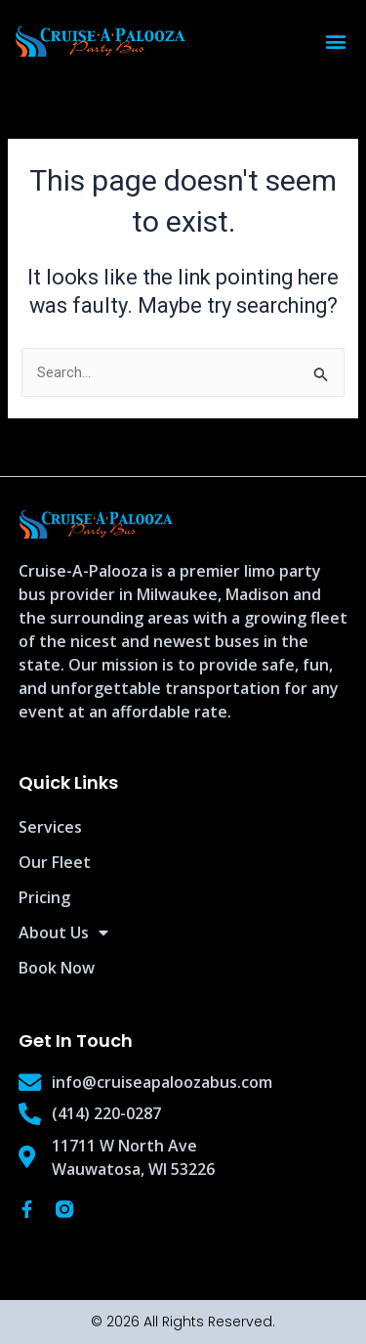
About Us (63, 932)
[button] (335, 41)
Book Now (57, 967)
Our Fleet (55, 862)
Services (50, 827)
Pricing (44, 897)
